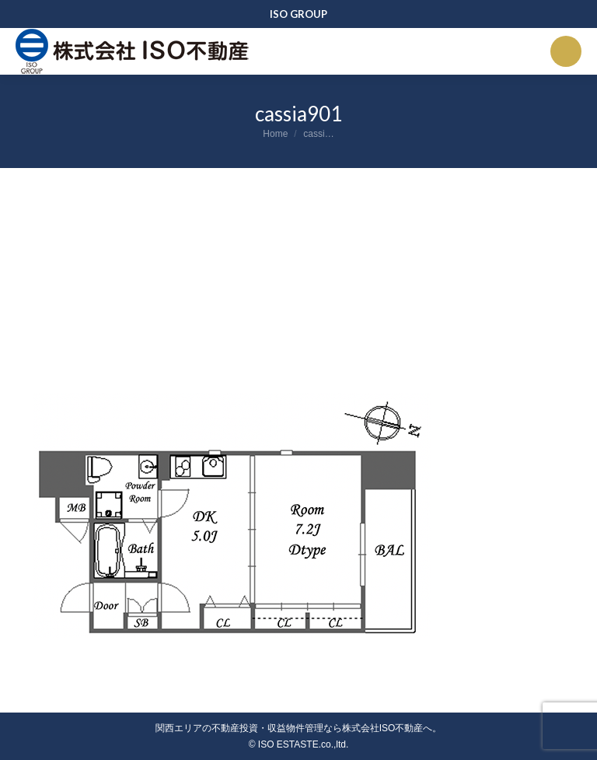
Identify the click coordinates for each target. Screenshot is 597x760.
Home (275, 133)
